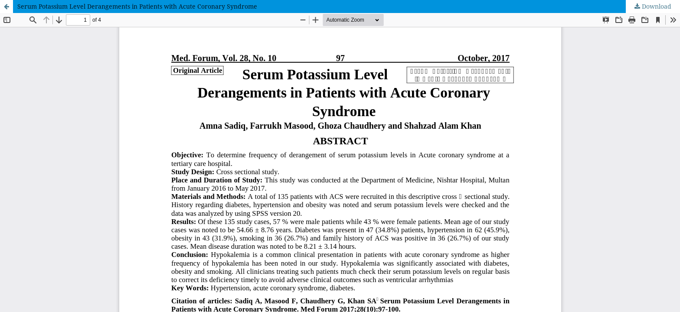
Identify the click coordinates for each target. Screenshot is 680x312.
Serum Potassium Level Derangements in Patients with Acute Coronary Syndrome (137, 6)
